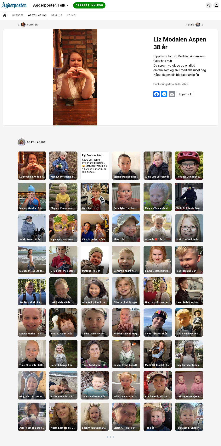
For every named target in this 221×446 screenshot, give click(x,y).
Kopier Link (185, 94)
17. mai (71, 15)
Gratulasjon (37, 17)
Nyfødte (18, 15)
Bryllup (56, 15)
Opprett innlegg (89, 5)
